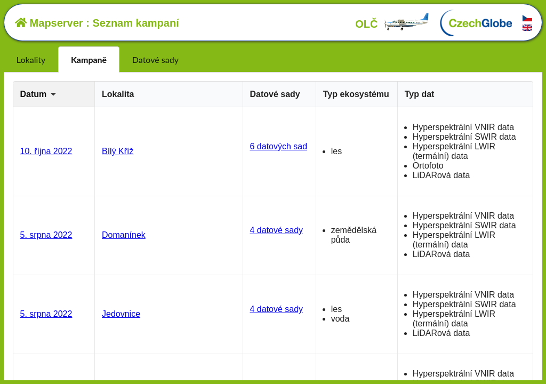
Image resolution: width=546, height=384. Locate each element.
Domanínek (124, 234)
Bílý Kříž (118, 151)
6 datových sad (278, 146)
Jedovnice (121, 313)
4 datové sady (276, 230)
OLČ (392, 24)
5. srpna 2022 (46, 234)
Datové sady (155, 59)
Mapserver (49, 23)
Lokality (31, 59)
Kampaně (89, 59)
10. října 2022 (46, 151)
